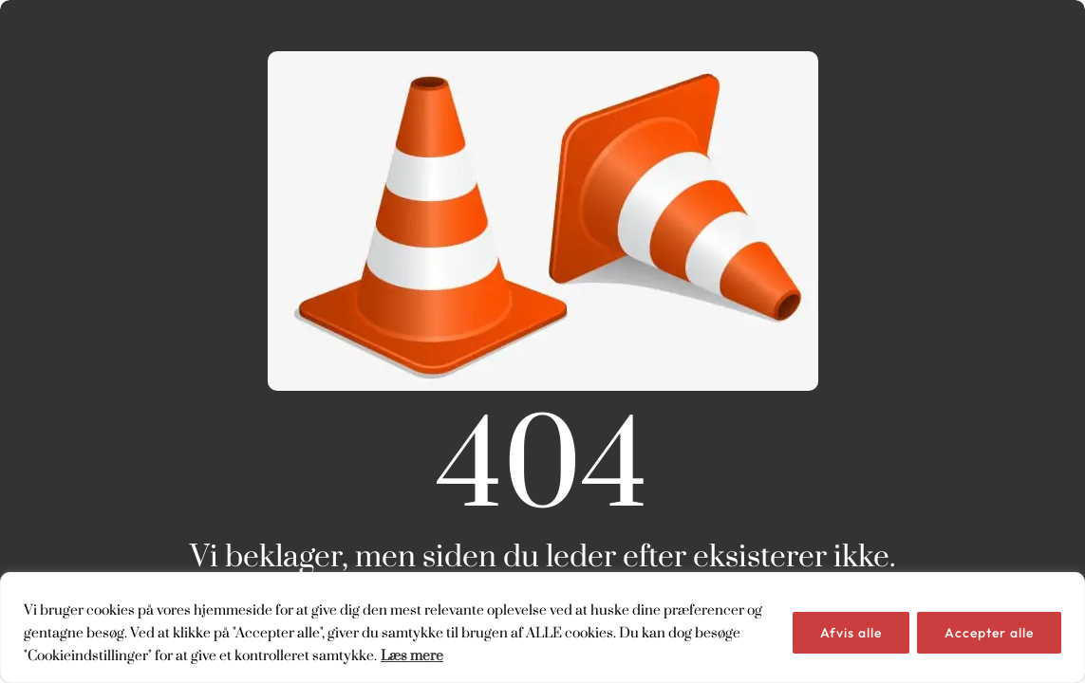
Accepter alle (989, 632)
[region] (542, 627)
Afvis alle (851, 632)
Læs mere (412, 655)
